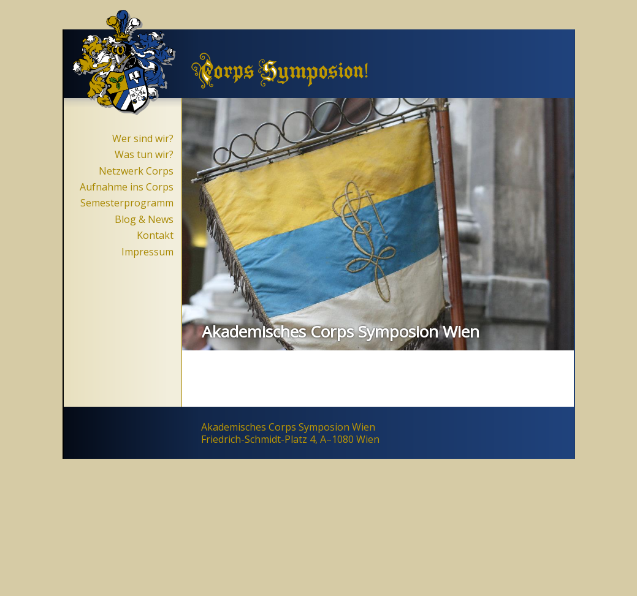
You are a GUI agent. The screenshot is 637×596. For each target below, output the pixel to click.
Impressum (147, 251)
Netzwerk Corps (136, 171)
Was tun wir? (144, 154)
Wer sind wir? (143, 138)
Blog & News (144, 219)
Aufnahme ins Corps (127, 187)
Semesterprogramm (127, 202)
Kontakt (155, 235)
